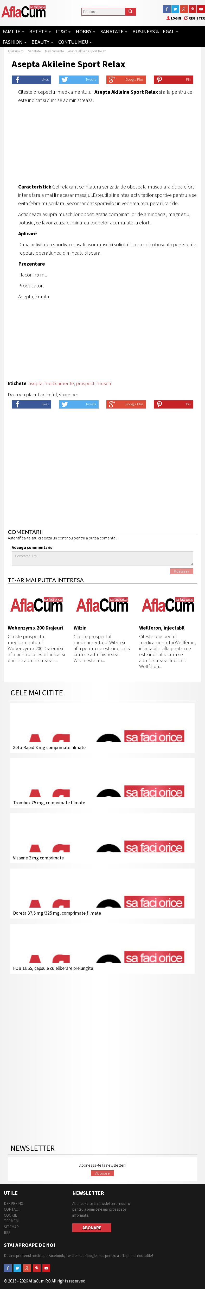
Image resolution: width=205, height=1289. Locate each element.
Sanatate (113, 31)
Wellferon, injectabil (161, 628)
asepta (35, 383)
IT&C (63, 31)
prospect (85, 383)
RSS (7, 1232)
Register (194, 18)
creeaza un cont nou (55, 537)
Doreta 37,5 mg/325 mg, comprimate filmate (57, 913)
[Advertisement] (102, 143)
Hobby (85, 31)
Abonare (102, 1173)
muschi (104, 383)
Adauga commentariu (32, 547)
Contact (12, 1209)
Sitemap (11, 1226)
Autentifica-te (19, 537)
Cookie (10, 1215)
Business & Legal (155, 31)
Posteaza (181, 571)
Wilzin (80, 628)
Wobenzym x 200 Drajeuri (35, 628)
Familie (13, 31)
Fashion (14, 42)
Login (173, 18)
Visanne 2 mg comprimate (38, 858)
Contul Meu (75, 42)
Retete (40, 31)
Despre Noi (14, 1203)
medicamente (59, 383)
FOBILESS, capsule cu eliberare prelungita (53, 968)
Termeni (11, 1220)
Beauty (42, 42)
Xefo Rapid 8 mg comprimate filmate (49, 747)
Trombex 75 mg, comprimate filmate (49, 803)
